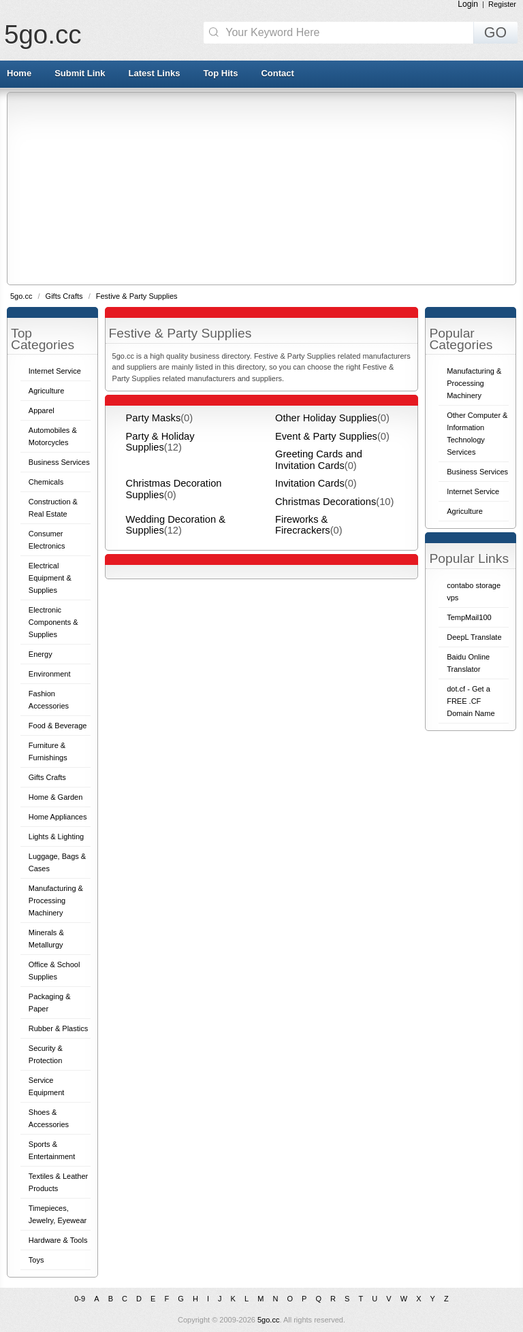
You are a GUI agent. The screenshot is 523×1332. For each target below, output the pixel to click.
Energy (40, 654)
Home (19, 73)
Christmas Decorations (325, 501)
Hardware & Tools (58, 1240)
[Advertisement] (265, 188)
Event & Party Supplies (326, 436)
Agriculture (47, 391)
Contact (277, 73)
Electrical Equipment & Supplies (50, 578)
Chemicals (46, 482)
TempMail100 (469, 617)
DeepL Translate (474, 637)
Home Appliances (58, 817)
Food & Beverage (58, 725)
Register (502, 4)
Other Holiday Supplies (326, 417)
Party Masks (153, 417)
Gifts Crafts (65, 296)
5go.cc (42, 34)
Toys (36, 1260)
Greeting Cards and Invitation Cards (318, 459)
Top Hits (220, 73)
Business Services (59, 462)
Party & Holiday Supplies (160, 442)
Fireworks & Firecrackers (302, 525)
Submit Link (79, 73)
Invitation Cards (310, 483)
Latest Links (154, 73)
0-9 (79, 1299)
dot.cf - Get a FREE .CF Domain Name (470, 701)
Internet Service (55, 371)
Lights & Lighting (56, 836)
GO (495, 33)
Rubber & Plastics (58, 1028)
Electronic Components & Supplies (53, 622)
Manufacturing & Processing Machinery (56, 900)
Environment (50, 674)
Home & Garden (55, 797)
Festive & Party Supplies (137, 296)
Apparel (41, 410)
